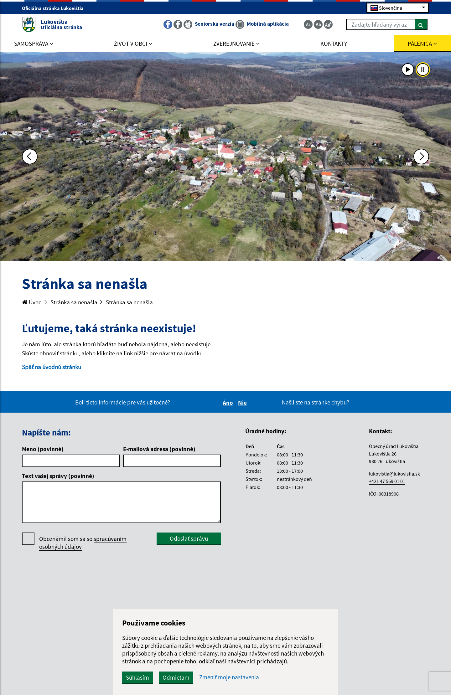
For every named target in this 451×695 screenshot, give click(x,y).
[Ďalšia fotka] (421, 156)
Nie (243, 402)
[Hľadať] (421, 24)
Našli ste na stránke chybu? (315, 402)
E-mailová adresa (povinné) (159, 449)
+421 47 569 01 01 (387, 481)
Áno (229, 402)
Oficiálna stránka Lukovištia (55, 8)
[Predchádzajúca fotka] (30, 156)
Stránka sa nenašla (73, 302)
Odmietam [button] (176, 677)
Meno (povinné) (43, 449)
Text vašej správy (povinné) (58, 476)
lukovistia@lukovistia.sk (394, 474)
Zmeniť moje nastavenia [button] (229, 677)
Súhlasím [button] (137, 677)
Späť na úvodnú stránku (51, 367)
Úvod (32, 302)
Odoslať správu (189, 538)
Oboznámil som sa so (83, 543)
